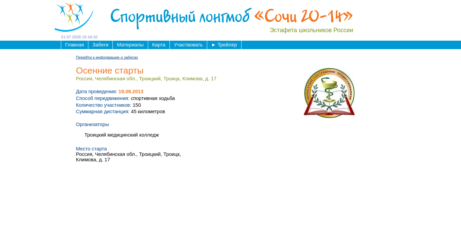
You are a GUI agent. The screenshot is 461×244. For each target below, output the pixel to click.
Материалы (130, 44)
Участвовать (188, 44)
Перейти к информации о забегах (107, 57)
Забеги (100, 44)
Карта (158, 44)
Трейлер (224, 44)
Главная (74, 44)
